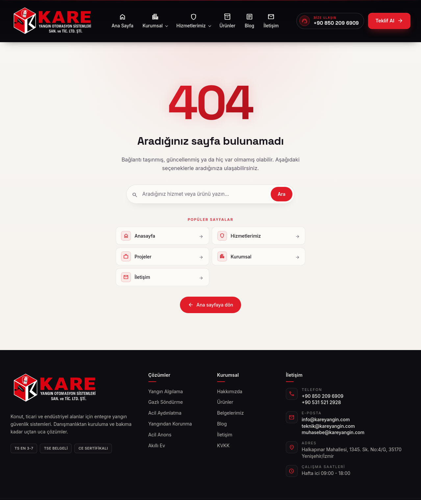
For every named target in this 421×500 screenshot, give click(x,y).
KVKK (223, 445)
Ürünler (225, 402)
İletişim (224, 434)
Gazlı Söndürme (165, 402)
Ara (281, 194)
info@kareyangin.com (326, 419)
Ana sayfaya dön (210, 305)
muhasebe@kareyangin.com (333, 432)
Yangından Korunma (170, 423)
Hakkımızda (229, 391)
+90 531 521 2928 (321, 402)
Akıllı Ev (156, 445)
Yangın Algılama (165, 391)
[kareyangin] (52, 21)
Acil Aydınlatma (165, 413)
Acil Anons (159, 434)
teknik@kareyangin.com (328, 426)
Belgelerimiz (230, 413)
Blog (222, 423)
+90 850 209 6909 (322, 396)
